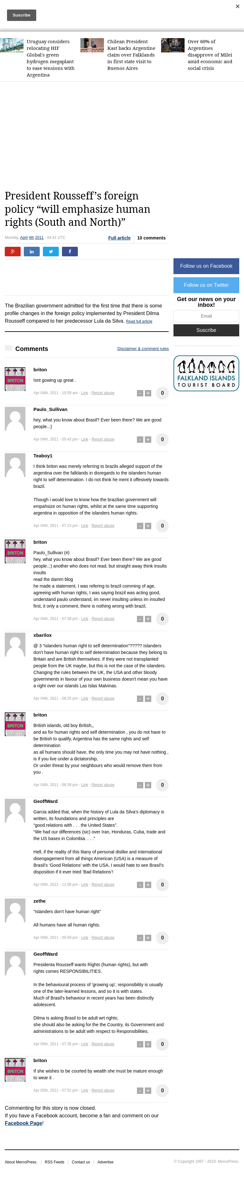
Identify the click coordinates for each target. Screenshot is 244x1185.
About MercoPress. (21, 1162)
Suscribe (206, 330)
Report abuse (103, 393)
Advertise (105, 1162)
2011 (39, 237)
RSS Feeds (54, 1162)
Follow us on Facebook (206, 266)
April (24, 237)
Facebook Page (23, 1123)
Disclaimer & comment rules (143, 348)
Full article (119, 237)
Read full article (139, 321)
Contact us (81, 1162)
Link (84, 393)
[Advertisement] (124, 135)
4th (31, 237)
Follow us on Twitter (206, 285)
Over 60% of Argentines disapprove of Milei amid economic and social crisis (210, 54)
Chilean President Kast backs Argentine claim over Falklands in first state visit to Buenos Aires (131, 54)
